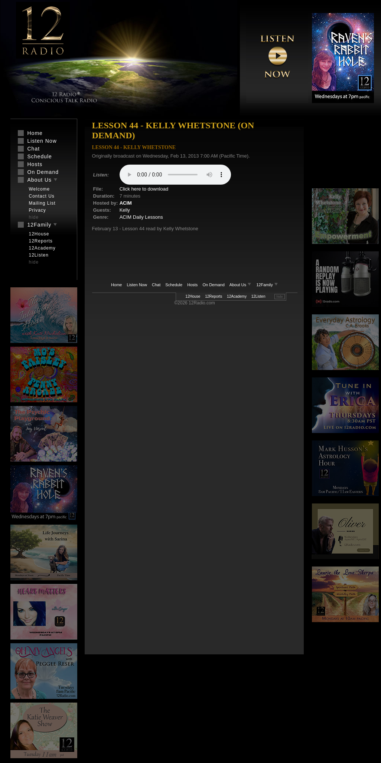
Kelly (125, 210)
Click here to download (144, 189)
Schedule (173, 285)
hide (279, 296)
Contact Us (42, 196)
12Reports (213, 296)
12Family (267, 285)
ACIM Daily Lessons (141, 217)
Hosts (192, 285)
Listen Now (137, 285)
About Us (241, 285)
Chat (156, 285)
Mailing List (42, 203)
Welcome (39, 189)
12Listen (258, 296)
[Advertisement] (345, 154)
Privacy (37, 210)
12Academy (237, 296)
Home (116, 285)
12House (192, 296)
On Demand (213, 285)
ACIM (126, 203)
